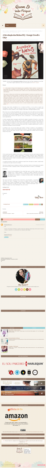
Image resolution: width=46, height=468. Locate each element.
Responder (6, 237)
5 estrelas (7, 31)
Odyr (30, 31)
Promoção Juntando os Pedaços (14, 338)
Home (4, 31)
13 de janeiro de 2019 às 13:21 (40, 225)
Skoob (34, 83)
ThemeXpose (3, 465)
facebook (42, 219)
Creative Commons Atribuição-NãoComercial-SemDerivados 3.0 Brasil (30, 432)
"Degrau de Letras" (8, 236)
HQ (28, 31)
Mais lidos (12, 328)
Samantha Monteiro (8, 225)
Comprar (37, 83)
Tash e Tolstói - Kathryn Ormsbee (14, 330)
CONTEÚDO (34, 328)
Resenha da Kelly (35, 31)
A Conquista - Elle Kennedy (13, 346)
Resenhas (40, 31)
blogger (37, 219)
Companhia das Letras (13, 31)
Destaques (19, 31)
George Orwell (24, 31)
